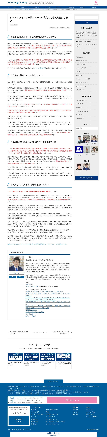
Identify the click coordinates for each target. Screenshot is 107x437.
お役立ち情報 (70, 7)
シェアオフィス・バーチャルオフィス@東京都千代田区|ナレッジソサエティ (27, 9)
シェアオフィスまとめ (81, 100)
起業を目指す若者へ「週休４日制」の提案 (37, 308)
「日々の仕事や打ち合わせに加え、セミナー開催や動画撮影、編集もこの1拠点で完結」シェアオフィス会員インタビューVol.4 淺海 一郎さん (86, 34)
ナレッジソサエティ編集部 (79, 154)
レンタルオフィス (51, 419)
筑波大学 (28, 284)
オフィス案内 (47, 7)
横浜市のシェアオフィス (82, 111)
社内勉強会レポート (31, 310)
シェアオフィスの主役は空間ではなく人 (19, 332)
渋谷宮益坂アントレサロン (82, 57)
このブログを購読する (86, 177)
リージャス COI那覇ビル (82, 82)
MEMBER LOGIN (18, 420)
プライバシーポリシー (14, 429)
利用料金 (34, 424)
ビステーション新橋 (81, 64)
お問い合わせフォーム (72, 400)
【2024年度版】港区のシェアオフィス (85, 41)
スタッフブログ (90, 412)
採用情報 (94, 7)
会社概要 (75, 409)
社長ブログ (89, 409)
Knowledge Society (93, 429)
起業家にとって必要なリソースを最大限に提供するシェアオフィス (44, 291)
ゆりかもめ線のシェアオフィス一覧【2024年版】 (86, 45)
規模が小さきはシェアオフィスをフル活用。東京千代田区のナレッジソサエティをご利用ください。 (38, 244)
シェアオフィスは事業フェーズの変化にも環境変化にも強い (67, 9)
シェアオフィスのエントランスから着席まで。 (60, 332)
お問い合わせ (53, 434)
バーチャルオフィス (13, 7)
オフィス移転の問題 (40, 68)
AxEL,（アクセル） (80, 89)
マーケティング (79, 114)
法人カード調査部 (31, 316)
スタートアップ (79, 118)
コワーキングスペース (52, 424)
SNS (20, 277)
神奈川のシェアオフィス (82, 107)
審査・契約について (52, 409)
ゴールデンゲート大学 (32, 286)
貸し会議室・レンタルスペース (55, 421)
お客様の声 (34, 419)
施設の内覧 (34, 421)
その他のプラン (36, 7)
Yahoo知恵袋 (29, 314)
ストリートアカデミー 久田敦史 (35, 312)
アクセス (75, 412)
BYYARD (78, 71)
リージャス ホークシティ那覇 (83, 79)
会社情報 (82, 7)
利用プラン (34, 409)
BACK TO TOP (53, 381)
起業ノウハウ (90, 414)
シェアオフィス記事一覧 (40, 332)
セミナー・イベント (37, 414)
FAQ (47, 412)
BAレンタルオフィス (81, 86)
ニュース (34, 417)
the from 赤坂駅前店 (81, 68)
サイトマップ (27, 429)
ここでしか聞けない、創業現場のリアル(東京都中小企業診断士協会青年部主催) (48, 306)
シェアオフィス (25, 7)
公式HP (12, 277)
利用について (59, 7)
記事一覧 (16, 273)
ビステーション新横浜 (81, 60)
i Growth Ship (79, 75)
